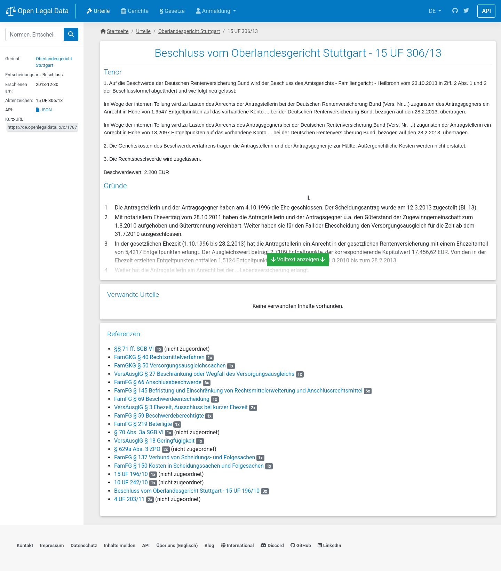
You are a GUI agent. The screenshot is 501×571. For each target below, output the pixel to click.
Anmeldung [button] (214, 11)
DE (433, 11)
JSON (44, 109)
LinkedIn (329, 545)
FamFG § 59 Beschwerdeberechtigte (159, 415)
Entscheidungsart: (23, 74)
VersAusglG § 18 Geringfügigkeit (154, 440)
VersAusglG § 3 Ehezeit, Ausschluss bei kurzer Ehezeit (181, 407)
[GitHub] (455, 11)
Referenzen (123, 334)
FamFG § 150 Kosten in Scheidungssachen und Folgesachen (189, 465)
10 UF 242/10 (131, 482)
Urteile (98, 11)
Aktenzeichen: (19, 100)
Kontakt (25, 545)
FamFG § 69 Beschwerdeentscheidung (161, 399)
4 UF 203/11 (129, 499)
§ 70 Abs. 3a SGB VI (139, 432)
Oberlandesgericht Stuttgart (189, 31)
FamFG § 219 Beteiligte (143, 424)
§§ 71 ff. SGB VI (134, 349)
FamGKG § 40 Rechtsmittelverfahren (159, 357)
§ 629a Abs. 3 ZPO (137, 449)
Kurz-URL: (14, 119)
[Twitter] (466, 11)
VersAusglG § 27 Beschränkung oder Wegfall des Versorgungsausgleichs (204, 374)
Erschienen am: (16, 88)
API (486, 11)
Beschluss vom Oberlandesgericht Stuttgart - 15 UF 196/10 (187, 490)
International (237, 545)
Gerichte (135, 11)
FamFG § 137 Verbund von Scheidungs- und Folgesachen (184, 457)
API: (9, 109)
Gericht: (13, 58)
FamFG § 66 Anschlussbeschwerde (157, 382)
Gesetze (172, 11)
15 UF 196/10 (131, 474)
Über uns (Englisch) (177, 545)
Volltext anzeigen (298, 259)
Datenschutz (84, 545)
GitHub (301, 545)
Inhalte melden (119, 545)
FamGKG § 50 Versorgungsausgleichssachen (170, 365)
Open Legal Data (37, 11)
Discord (272, 545)
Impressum (52, 545)
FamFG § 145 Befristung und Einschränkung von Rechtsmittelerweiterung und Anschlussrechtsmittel (238, 390)
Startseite (118, 31)
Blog (209, 545)
